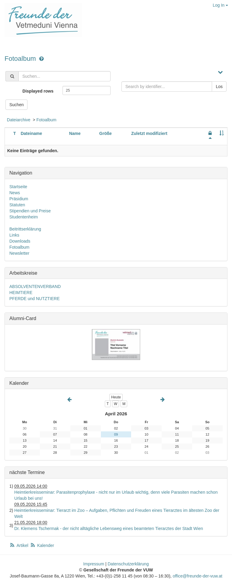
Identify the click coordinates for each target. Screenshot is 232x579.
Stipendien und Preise (30, 210)
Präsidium (18, 198)
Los (219, 86)
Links (14, 235)
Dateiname (31, 133)
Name (75, 133)
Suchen (16, 104)
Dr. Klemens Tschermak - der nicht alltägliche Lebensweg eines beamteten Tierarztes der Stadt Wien (108, 528)
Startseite (18, 186)
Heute (116, 397)
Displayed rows (37, 91)
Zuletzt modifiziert (149, 133)
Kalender (42, 545)
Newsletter (19, 253)
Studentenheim (23, 216)
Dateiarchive (19, 119)
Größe (105, 133)
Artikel (19, 545)
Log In (220, 5)
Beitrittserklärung (25, 229)
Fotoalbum (21, 58)
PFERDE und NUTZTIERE (34, 298)
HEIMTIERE (20, 292)
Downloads (19, 241)
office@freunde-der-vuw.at (197, 576)
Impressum (93, 563)
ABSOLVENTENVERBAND (35, 286)
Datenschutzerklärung (128, 563)
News (14, 192)
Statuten (17, 204)
